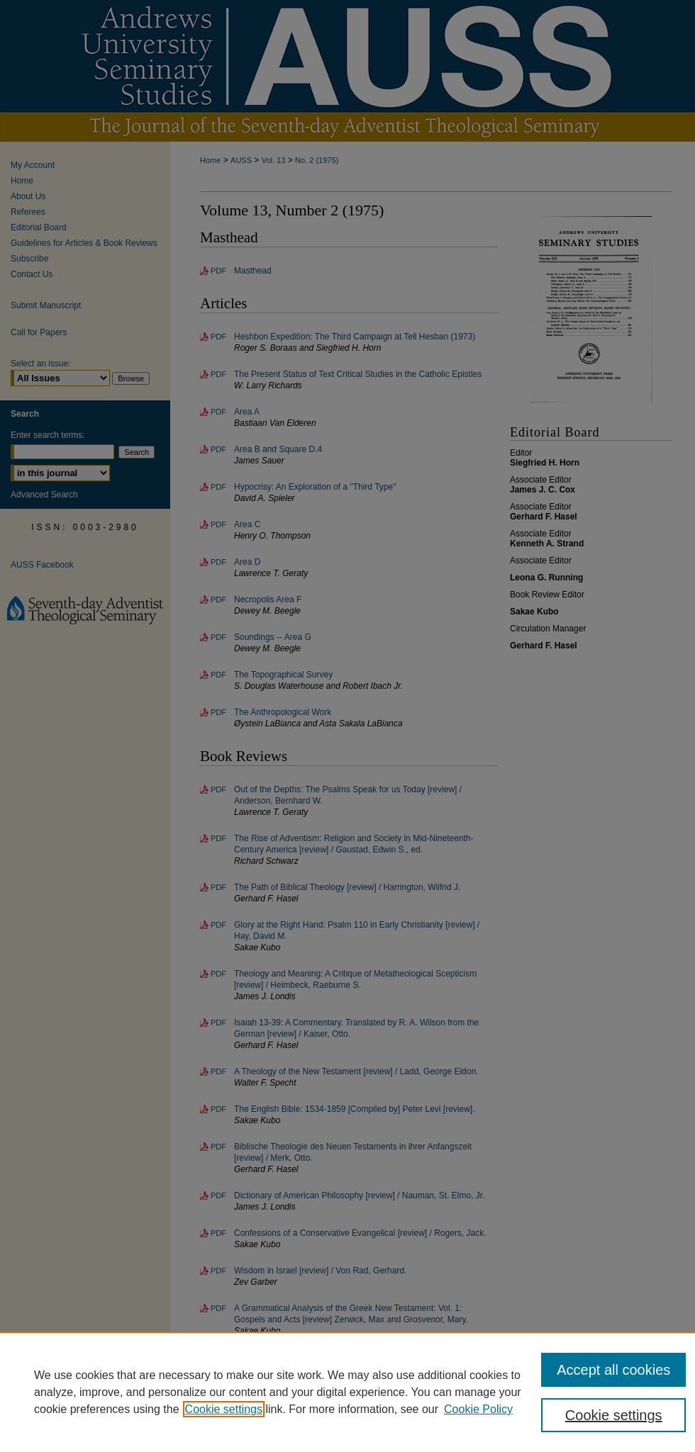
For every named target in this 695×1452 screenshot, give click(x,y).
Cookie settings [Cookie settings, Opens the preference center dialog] (613, 1415)
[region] (347, 1392)
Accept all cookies (613, 1370)
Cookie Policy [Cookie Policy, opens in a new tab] (478, 1409)
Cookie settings (223, 1409)
